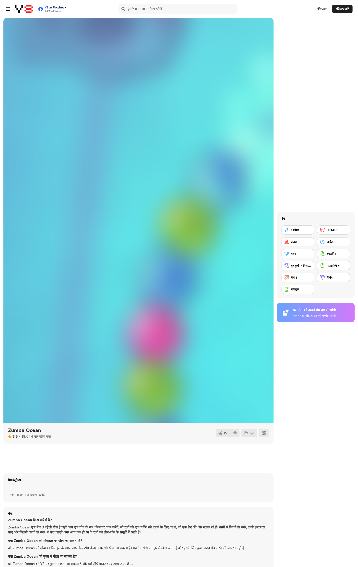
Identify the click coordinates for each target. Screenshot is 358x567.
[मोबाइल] (298, 289)
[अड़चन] (298, 241)
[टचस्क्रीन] (333, 253)
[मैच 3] (298, 277)
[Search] (123, 9)
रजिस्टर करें (342, 9)
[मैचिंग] (333, 277)
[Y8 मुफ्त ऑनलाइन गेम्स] (24, 9)
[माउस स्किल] (333, 265)
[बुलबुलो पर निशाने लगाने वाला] (298, 265)
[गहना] (298, 253)
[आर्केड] (333, 241)
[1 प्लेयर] (298, 230)
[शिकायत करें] (249, 433)
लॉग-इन (321, 9)
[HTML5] (333, 230)
